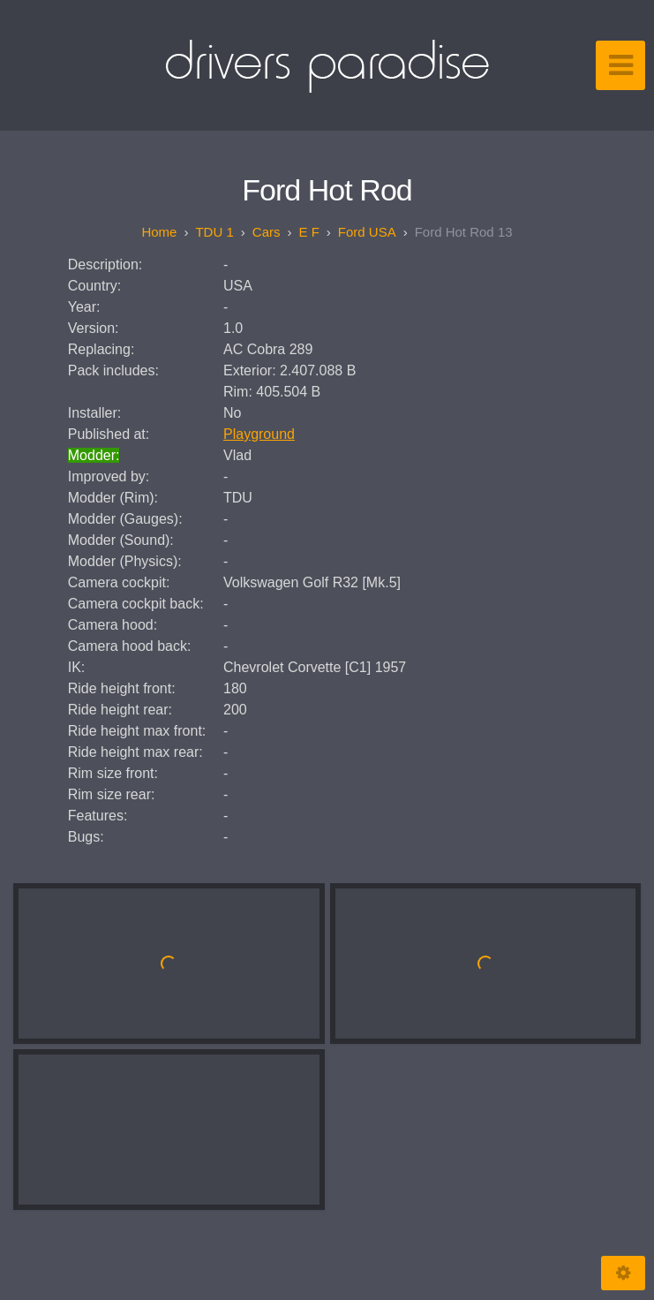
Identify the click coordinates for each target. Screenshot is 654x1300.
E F (308, 231)
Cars (266, 231)
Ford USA (367, 231)
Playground (259, 434)
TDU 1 (214, 231)
